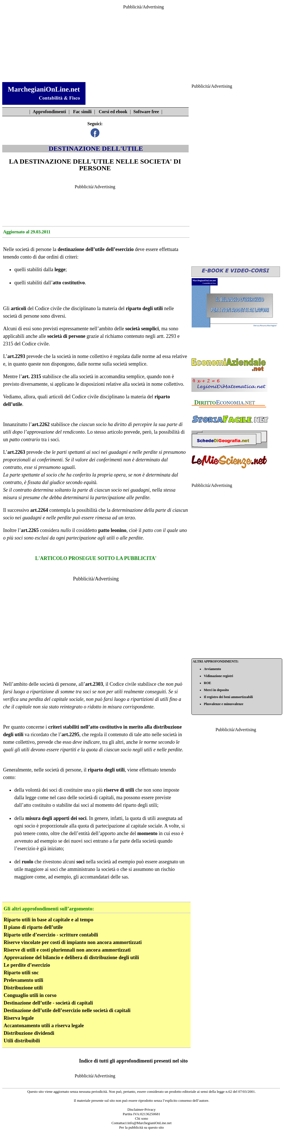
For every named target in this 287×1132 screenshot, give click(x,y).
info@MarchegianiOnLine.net (150, 1123)
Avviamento (212, 669)
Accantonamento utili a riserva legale (44, 1025)
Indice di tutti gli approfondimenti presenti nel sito (133, 1061)
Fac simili (82, 111)
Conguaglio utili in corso (30, 995)
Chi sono (141, 1118)
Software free (146, 111)
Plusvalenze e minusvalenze (223, 704)
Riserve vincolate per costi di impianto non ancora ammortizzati (73, 942)
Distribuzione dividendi (29, 1033)
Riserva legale (19, 1018)
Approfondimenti (49, 111)
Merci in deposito (216, 690)
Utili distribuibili (22, 1040)
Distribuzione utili (23, 988)
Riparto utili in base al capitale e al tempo (48, 919)
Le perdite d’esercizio (27, 965)
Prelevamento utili (23, 980)
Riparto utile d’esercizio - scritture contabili (51, 935)
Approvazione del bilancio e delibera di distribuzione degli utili (71, 957)
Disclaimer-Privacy (142, 1109)
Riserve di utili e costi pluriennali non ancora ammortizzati (67, 950)
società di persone (33, 249)
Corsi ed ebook (113, 111)
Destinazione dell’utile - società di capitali (48, 1003)
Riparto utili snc (21, 972)
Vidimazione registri (218, 676)
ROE (207, 683)
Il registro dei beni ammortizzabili (228, 697)
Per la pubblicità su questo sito (141, 1127)
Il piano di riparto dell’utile (33, 927)
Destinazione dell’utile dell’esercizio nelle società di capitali (67, 1010)
